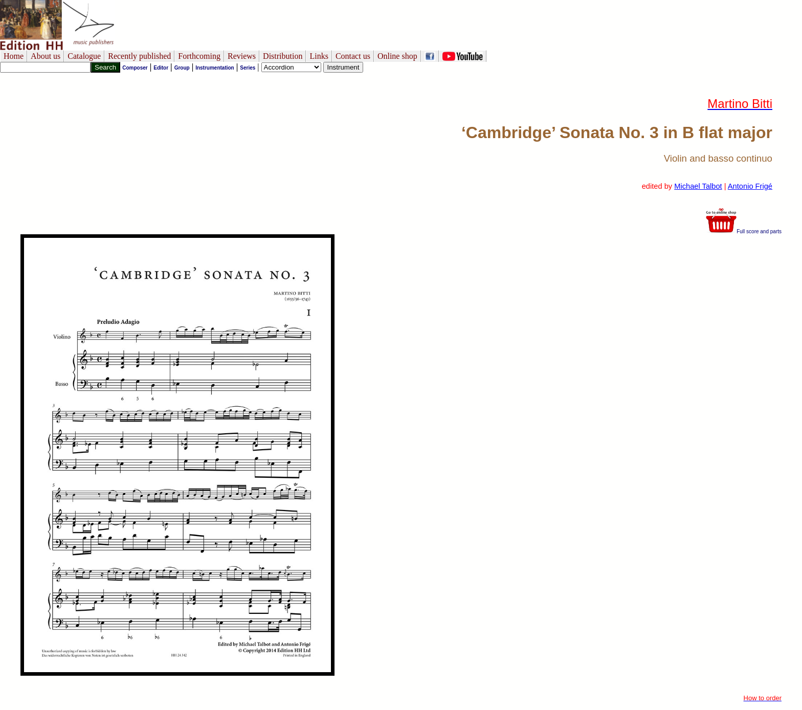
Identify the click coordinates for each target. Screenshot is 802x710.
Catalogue (84, 56)
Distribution (282, 56)
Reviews (242, 56)
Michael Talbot (698, 186)
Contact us (353, 56)
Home (14, 56)
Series (247, 68)
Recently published (139, 56)
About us (45, 56)
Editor (160, 68)
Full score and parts (744, 231)
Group (182, 68)
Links (318, 56)
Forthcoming (199, 56)
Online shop (397, 56)
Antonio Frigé (750, 186)
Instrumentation (214, 68)
